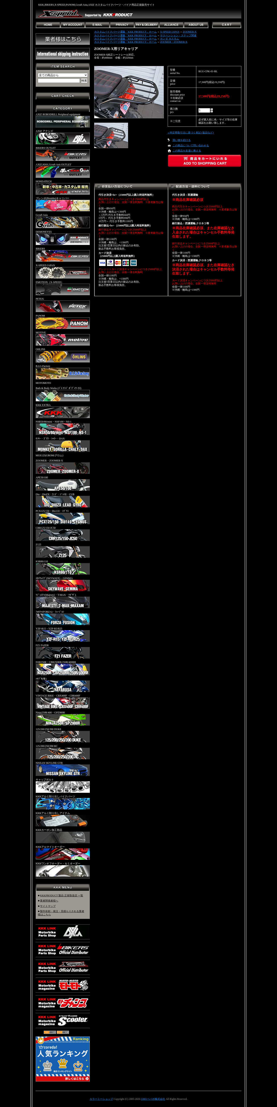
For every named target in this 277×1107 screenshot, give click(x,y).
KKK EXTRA (63, 411)
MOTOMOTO (43, 382)
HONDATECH (63, 187)
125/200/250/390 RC (63, 752)
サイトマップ (48, 906)
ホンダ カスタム (169, 38)
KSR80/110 (63, 567)
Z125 (63, 550)
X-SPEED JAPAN (63, 271)
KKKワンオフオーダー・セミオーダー (63, 869)
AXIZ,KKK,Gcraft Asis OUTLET (63, 170)
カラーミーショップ (101, 1099)
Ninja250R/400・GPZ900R (63, 718)
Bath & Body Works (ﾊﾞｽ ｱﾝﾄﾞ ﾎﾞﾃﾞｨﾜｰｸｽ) (63, 394)
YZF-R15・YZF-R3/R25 (63, 634)
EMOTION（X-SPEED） (63, 288)
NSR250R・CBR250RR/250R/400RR (63, 668)
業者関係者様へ (49, 900)
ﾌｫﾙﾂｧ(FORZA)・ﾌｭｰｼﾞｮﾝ (63, 617)
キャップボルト (63, 785)
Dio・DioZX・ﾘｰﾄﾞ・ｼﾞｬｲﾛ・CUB (63, 500)
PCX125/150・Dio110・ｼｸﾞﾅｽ (63, 516)
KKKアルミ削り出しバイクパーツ (63, 802)
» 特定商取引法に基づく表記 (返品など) (191, 132)
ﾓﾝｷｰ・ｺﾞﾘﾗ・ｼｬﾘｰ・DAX (63, 444)
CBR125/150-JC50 (63, 533)
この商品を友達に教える (186, 150)
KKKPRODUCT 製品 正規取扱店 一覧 (61, 895)
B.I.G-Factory (63, 372)
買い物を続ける (181, 140)
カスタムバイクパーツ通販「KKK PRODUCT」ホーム (125, 31)
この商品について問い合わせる (190, 145)
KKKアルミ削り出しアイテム (63, 819)
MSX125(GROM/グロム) (49, 455)
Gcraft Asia (63, 220)
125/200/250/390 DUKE (63, 735)
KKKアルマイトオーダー (63, 852)
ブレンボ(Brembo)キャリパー (63, 204)
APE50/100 (63, 483)
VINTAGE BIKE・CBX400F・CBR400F (63, 701)
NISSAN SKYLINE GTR (63, 768)
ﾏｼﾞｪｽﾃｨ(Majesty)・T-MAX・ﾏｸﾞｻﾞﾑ (63, 600)
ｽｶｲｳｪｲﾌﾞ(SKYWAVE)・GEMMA (63, 584)
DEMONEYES (63, 237)
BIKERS (63, 254)
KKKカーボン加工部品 (63, 835)
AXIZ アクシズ (63, 137)
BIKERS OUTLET (63, 153)
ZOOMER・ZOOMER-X (63, 466)
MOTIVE (63, 338)
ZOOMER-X (189, 31)
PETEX (63, 304)
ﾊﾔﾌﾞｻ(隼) (63, 684)
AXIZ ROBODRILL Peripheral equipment (63, 120)
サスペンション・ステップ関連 (178, 35)
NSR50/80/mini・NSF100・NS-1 (63, 427)
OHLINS (63, 355)
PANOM (63, 321)
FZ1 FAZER (63, 651)
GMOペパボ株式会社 (153, 1099)
